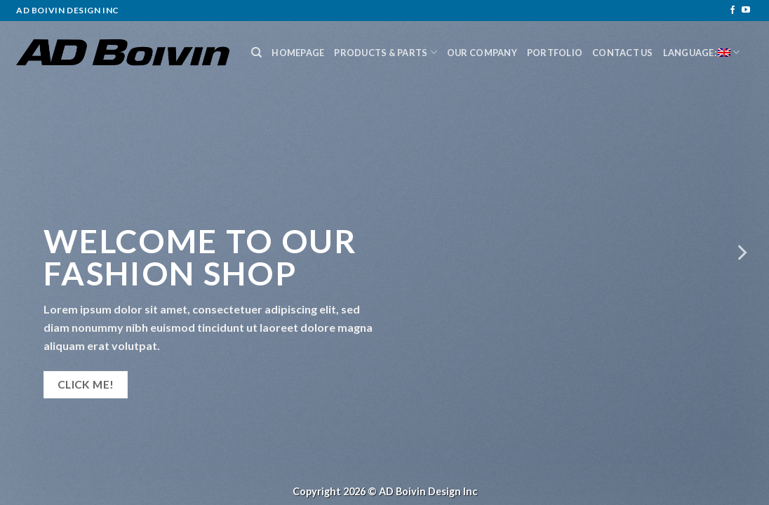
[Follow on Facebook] (732, 10)
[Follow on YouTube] (746, 10)
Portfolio (554, 52)
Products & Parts (385, 52)
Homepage (298, 52)
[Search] (256, 52)
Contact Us (622, 52)
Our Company (482, 52)
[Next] (741, 252)
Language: (701, 52)
